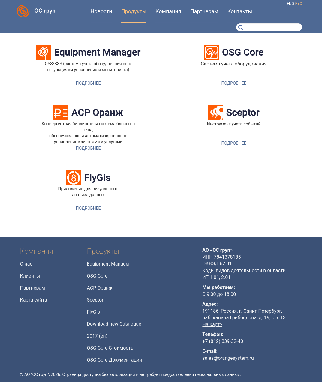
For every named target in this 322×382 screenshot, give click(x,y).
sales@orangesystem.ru (228, 358)
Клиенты (30, 276)
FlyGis (97, 177)
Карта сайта (33, 300)
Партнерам (32, 288)
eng (290, 4)
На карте (212, 324)
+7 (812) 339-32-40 (222, 341)
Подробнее (88, 83)
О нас (26, 264)
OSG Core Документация (114, 360)
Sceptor (243, 112)
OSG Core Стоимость (110, 348)
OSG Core (242, 52)
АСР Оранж (97, 112)
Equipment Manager (97, 52)
